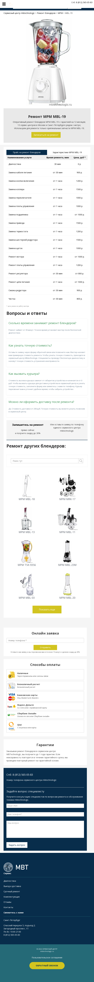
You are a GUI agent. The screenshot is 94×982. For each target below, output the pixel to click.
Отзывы (7, 902)
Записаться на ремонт (46, 134)
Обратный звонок (47, 965)
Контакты (8, 907)
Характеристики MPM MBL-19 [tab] (67, 152)
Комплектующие (12, 896)
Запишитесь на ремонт (28, 424)
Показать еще (47, 609)
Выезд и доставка (12, 886)
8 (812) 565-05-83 (12, 934)
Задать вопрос (17, 845)
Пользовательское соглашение (47, 957)
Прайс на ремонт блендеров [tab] (27, 152)
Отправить (45, 647)
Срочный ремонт (12, 891)
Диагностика (10, 881)
